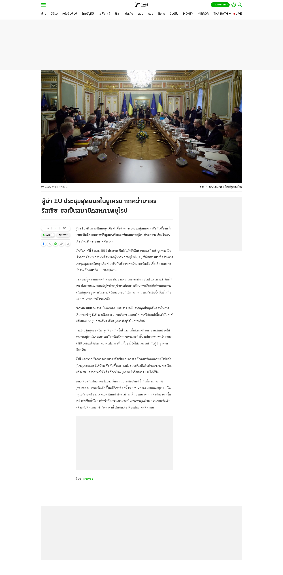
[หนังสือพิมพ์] (69, 14)
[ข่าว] (43, 14)
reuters (88, 479)
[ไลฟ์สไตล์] (104, 14)
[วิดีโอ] (54, 14)
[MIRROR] (203, 14)
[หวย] (150, 14)
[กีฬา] (117, 14)
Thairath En (220, 5)
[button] (43, 243)
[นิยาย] (161, 14)
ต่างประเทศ (215, 187)
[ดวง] (140, 14)
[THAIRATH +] (222, 14)
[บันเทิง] (129, 14)
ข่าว (202, 187)
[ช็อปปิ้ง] (174, 14)
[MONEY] (188, 14)
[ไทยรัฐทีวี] (88, 14)
